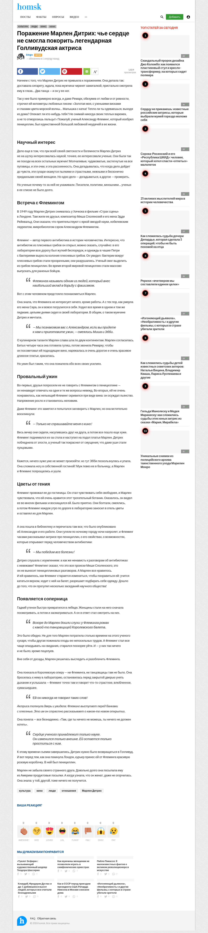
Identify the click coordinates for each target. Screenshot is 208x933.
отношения (69, 793)
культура (25, 793)
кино (40, 793)
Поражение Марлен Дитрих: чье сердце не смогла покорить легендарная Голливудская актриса (73, 43)
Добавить (174, 19)
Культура (23, 29)
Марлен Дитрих (92, 793)
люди (52, 793)
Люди (34, 29)
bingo (29, 57)
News (52, 29)
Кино (43, 29)
